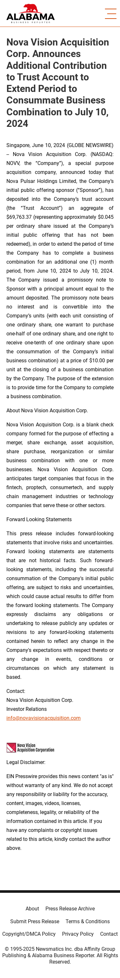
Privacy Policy (78, 934)
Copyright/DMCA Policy (29, 934)
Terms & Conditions (88, 921)
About (32, 909)
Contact (109, 934)
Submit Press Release (34, 921)
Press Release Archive (70, 909)
